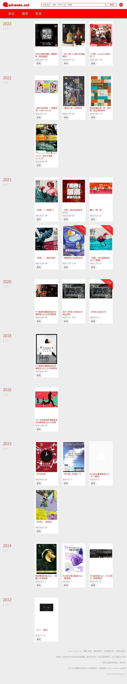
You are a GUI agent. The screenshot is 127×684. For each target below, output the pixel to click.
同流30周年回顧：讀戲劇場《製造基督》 (46, 55)
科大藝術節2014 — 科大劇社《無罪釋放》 (101, 577)
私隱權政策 (109, 651)
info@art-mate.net (113, 668)
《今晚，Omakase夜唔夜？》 (100, 55)
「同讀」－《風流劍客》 (46, 257)
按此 (124, 662)
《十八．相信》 (42, 629)
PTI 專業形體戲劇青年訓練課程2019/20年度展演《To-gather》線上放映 (45, 314)
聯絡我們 (98, 651)
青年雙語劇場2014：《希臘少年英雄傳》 (46, 577)
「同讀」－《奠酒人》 (45, 209)
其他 (93, 219)
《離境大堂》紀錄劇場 (72, 108)
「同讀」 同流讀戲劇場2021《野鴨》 (100, 259)
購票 (25, 13)
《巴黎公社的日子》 (98, 311)
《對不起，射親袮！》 (72, 474)
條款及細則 (121, 651)
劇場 (39, 63)
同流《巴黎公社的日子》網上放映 (73, 313)
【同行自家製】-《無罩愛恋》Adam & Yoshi (46, 109)
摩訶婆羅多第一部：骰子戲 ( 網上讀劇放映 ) (100, 109)
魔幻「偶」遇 (95, 209)
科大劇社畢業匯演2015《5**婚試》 (99, 475)
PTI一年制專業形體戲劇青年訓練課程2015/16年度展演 (46, 422)
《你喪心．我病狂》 (44, 521)
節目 (11, 13)
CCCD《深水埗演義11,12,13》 (43, 157)
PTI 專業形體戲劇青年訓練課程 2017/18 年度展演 (46, 367)
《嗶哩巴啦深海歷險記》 (73, 257)
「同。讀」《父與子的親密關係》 (74, 55)
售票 (38, 13)
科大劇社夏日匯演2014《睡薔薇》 (72, 577)
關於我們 (88, 651)
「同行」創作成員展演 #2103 (72, 211)
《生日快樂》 (41, 474)
